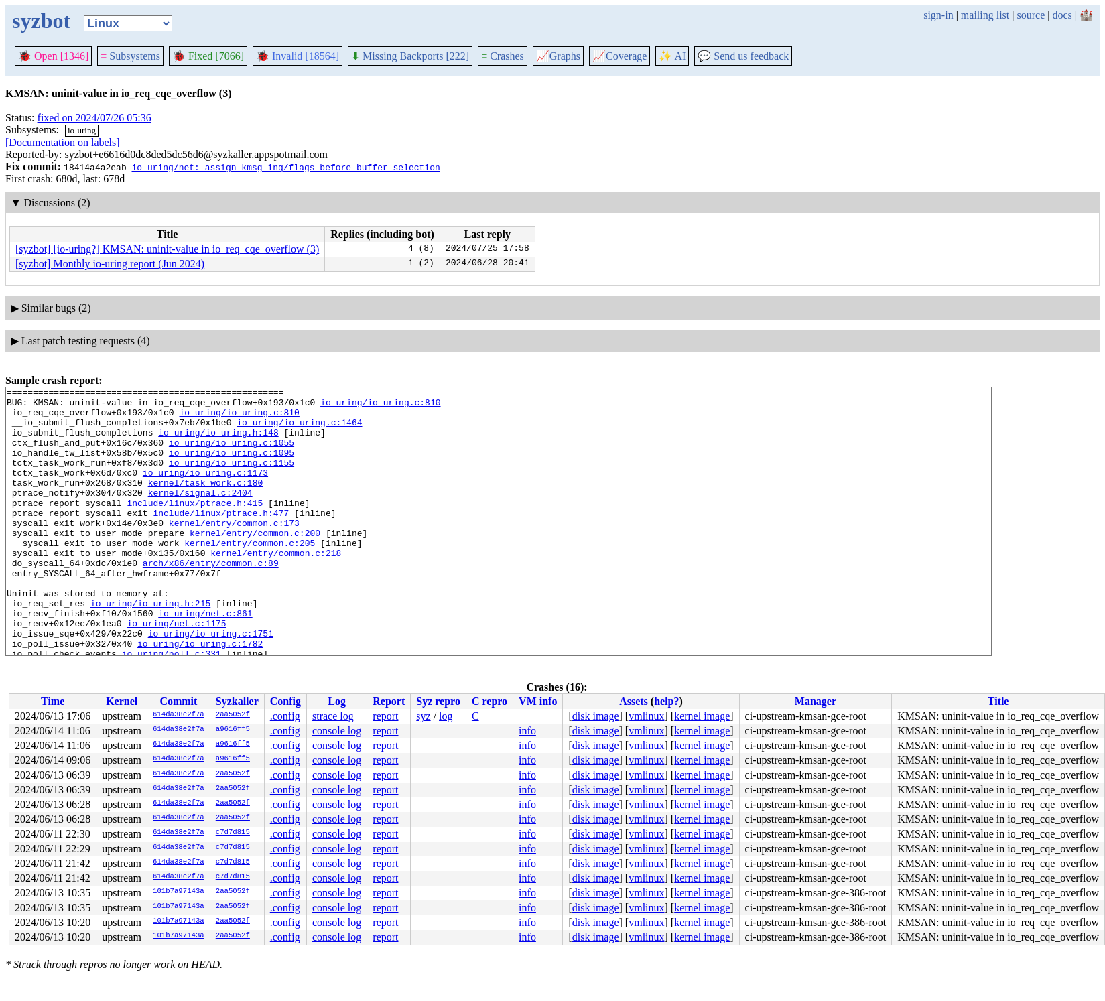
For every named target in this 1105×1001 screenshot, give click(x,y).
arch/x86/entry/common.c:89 (211, 599)
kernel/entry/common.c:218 (275, 587)
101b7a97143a (178, 891)
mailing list (985, 15)
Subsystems (130, 56)
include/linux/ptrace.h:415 (195, 527)
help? (666, 701)
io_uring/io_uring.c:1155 (231, 478)
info (527, 730)
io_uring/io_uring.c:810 (380, 406)
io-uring (82, 130)
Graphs (558, 56)
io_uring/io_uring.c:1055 (231, 454)
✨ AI (672, 56)
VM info (538, 701)
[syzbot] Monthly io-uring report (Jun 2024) (109, 263)
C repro (489, 701)
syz (423, 716)
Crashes (502, 56)
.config (285, 716)
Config (285, 701)
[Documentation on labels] (62, 142)
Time (52, 701)
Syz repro (438, 701)
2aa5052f (233, 715)
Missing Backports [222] (410, 56)
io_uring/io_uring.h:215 (150, 647)
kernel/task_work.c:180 (205, 502)
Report (389, 701)
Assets (633, 701)
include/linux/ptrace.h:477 (221, 539)
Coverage (619, 56)
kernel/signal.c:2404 (200, 515)
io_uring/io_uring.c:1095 (231, 466)
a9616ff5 (233, 729)
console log (336, 730)
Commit (178, 701)
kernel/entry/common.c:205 (249, 575)
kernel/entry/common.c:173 (234, 551)
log (445, 716)
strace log (333, 716)
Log (337, 701)
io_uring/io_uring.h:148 (218, 442)
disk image (595, 716)
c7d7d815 (233, 833)
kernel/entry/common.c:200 (255, 563)
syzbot (41, 21)
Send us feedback (743, 56)
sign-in (938, 15)
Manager (815, 701)
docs (1061, 15)
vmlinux (646, 716)
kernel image (702, 716)
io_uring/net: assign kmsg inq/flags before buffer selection (285, 167)
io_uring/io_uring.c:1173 (205, 490)
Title (998, 701)
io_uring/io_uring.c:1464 (299, 430)
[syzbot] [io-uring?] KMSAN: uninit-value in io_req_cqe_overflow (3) (167, 249)
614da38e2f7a (178, 715)
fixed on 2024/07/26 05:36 (94, 117)
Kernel (121, 701)
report (385, 716)
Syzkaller (237, 701)
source (1031, 15)
